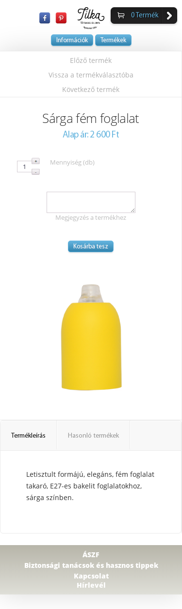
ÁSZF (91, 554)
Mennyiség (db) (72, 162)
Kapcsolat (91, 575)
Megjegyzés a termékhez (90, 217)
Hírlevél (91, 585)
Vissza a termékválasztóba (91, 74)
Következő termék (90, 89)
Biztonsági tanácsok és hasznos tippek (91, 565)
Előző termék (91, 60)
